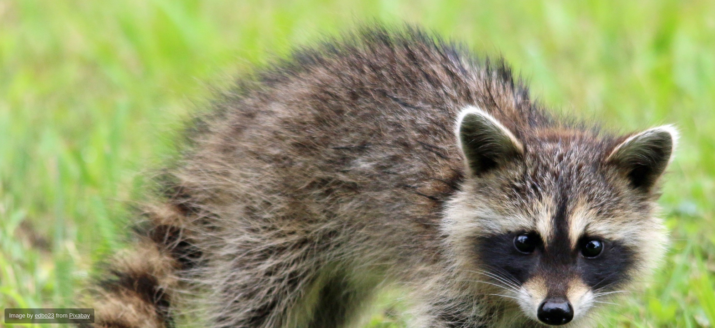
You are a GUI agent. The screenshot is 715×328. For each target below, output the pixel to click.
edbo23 (44, 315)
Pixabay (79, 315)
